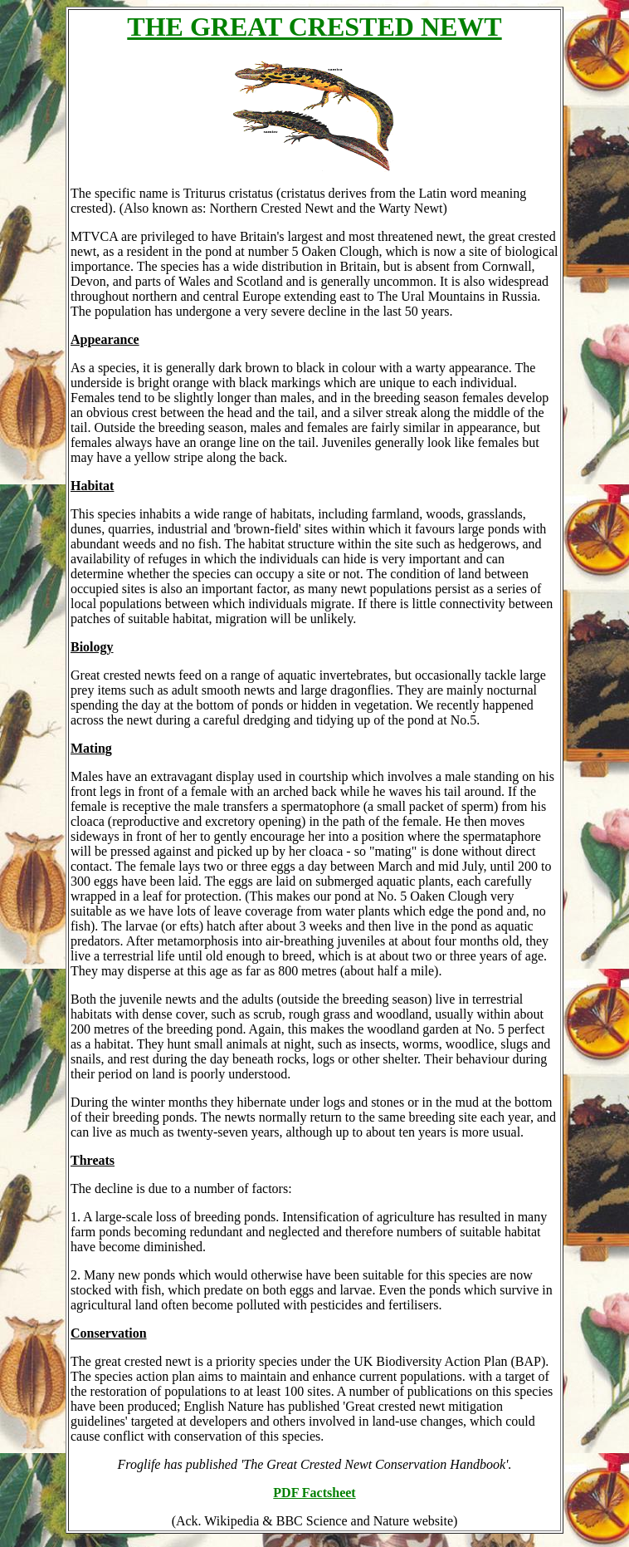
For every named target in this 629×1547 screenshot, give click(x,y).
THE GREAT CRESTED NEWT (314, 27)
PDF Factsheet (314, 1493)
